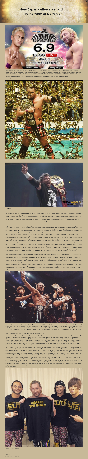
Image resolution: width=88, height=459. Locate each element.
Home (10, 454)
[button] (86, 2)
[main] (44, 11)
